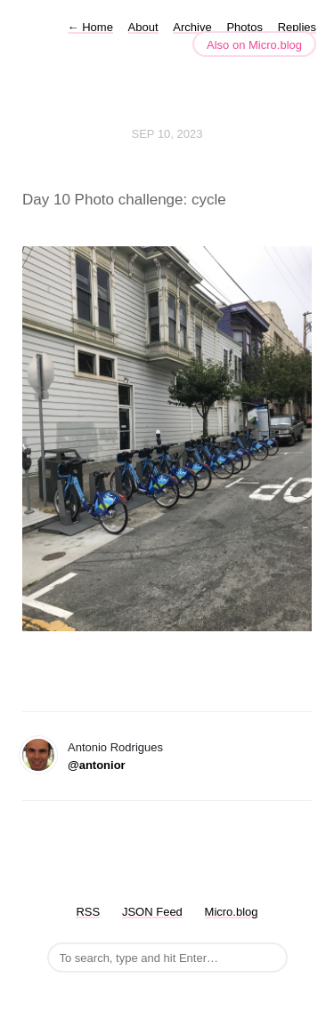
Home (90, 27)
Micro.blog (231, 911)
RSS (88, 911)
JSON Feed (152, 911)
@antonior (97, 765)
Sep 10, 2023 (167, 133)
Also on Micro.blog (254, 45)
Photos (244, 27)
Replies (297, 27)
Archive (192, 27)
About (143, 27)
